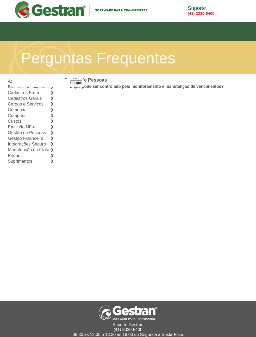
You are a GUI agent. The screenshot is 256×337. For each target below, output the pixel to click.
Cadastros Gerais (25, 98)
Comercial (18, 109)
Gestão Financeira (25, 138)
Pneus (14, 155)
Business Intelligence (28, 86)
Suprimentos (20, 161)
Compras (17, 115)
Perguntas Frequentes (98, 58)
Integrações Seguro (27, 144)
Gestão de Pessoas (27, 132)
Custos (14, 121)
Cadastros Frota (23, 92)
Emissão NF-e (21, 126)
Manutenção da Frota (28, 149)
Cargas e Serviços (25, 104)
